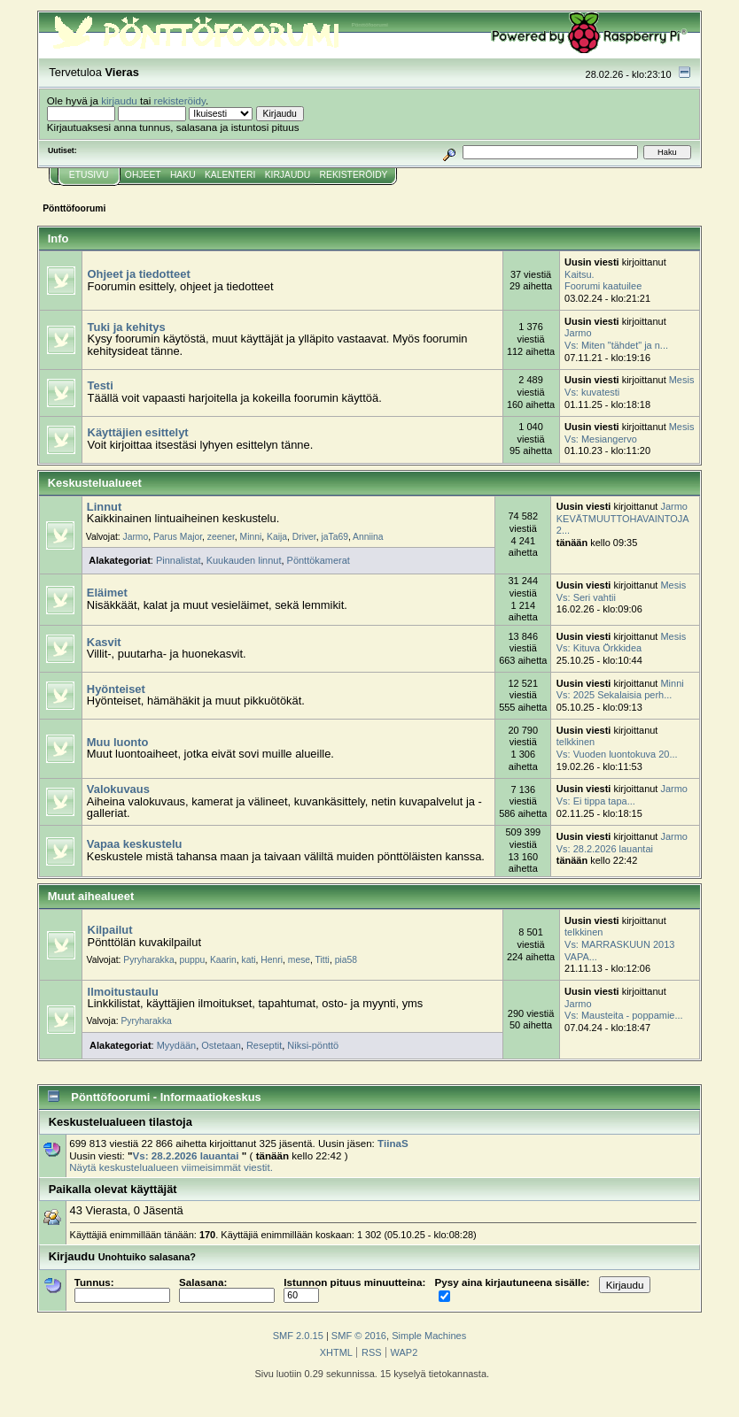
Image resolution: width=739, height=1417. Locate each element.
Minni (251, 537)
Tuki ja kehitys (127, 327)
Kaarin (223, 960)
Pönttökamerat (318, 560)
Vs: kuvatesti (591, 392)
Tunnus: (122, 1288)
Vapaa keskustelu (135, 844)
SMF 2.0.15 (298, 1335)
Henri (272, 960)
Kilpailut (110, 929)
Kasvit (104, 642)
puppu (192, 960)
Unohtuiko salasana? (147, 1256)
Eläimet (107, 592)
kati (249, 960)
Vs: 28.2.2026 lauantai (604, 848)
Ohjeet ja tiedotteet (139, 274)
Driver (304, 537)
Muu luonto (118, 742)
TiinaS (392, 1143)
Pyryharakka (148, 960)
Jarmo (577, 332)
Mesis (682, 379)
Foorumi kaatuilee (603, 286)
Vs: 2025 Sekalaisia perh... (614, 694)
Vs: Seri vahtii (586, 597)
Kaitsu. (579, 274)
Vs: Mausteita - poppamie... (623, 1015)
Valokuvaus (118, 789)
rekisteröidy (180, 100)
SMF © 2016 (358, 1335)
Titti (322, 960)
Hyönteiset (116, 689)
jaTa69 (334, 537)
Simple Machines (429, 1335)
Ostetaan (221, 1045)
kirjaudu (119, 100)
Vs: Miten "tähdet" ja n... (616, 345)
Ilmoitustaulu (123, 991)
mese (299, 960)
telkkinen (575, 741)
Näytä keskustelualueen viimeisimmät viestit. (171, 1167)
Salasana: (227, 1288)
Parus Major (177, 537)
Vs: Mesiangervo (600, 439)
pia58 (346, 960)
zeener (221, 537)
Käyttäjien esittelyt (138, 432)
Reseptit (264, 1045)
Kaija (277, 537)
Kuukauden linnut (244, 560)
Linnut (104, 506)
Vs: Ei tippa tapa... (595, 801)
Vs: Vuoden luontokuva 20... (617, 754)
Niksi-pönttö (312, 1045)
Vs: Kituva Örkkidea (599, 648)
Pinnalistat (178, 560)
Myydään (177, 1045)
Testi (100, 385)
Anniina (368, 537)
